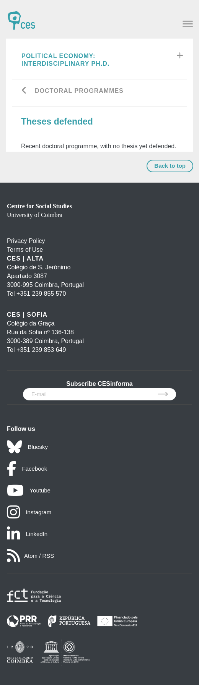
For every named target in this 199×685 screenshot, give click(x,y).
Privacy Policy (26, 241)
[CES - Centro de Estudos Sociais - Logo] (21, 17)
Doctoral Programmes (79, 90)
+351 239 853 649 (41, 350)
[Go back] (24, 91)
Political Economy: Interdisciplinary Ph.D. (65, 60)
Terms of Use (25, 249)
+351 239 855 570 (41, 293)
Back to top (170, 165)
